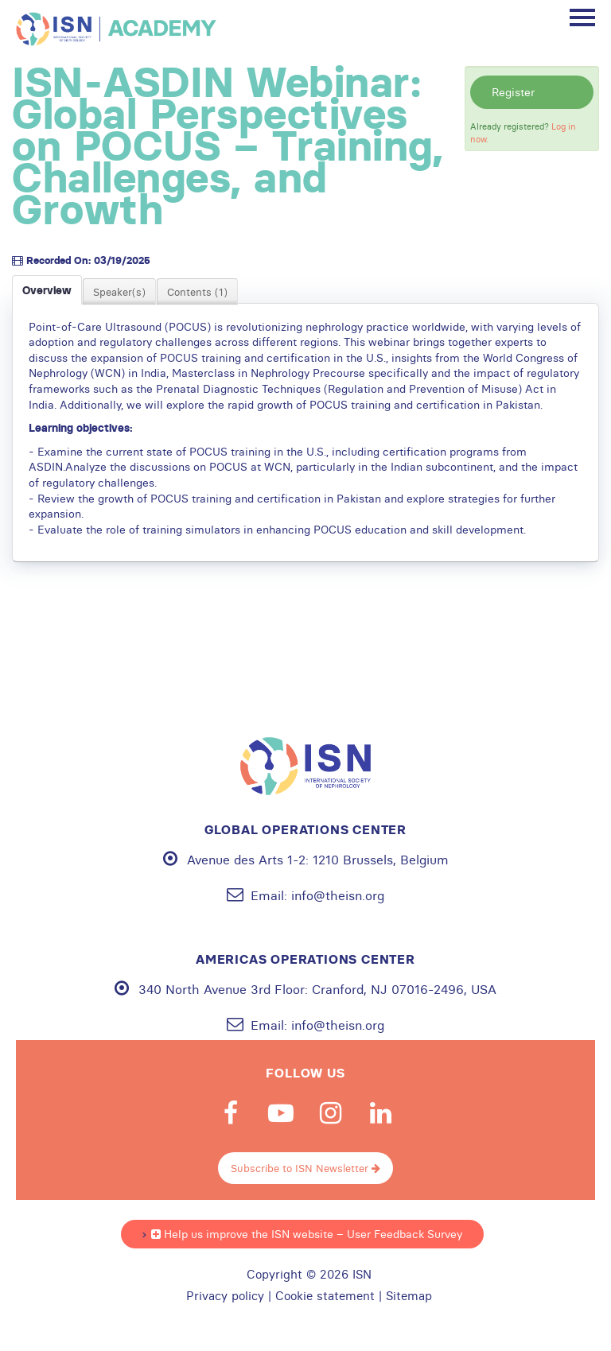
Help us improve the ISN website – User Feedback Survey (306, 1234)
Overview (47, 290)
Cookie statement (325, 1296)
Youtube (281, 1113)
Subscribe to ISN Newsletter (305, 1168)
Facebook (231, 1113)
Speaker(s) (119, 291)
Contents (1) (197, 291)
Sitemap (409, 1296)
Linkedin (381, 1113)
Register (513, 92)
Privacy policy (225, 1296)
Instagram (331, 1113)
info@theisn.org (337, 895)
